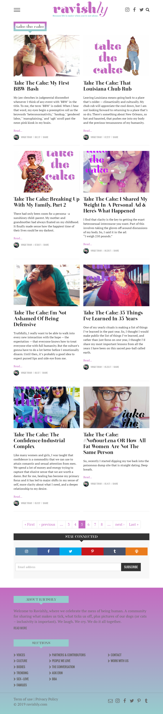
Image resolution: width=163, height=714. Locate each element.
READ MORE (20, 628)
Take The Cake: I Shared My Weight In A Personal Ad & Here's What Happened (115, 205)
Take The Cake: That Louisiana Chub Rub (107, 86)
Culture (22, 661)
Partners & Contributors (69, 655)
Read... (18, 131)
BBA (54, 679)
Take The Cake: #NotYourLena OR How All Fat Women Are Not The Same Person (114, 443)
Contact (116, 655)
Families (22, 685)
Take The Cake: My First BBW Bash (41, 86)
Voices (21, 655)
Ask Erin (57, 673)
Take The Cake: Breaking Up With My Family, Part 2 (46, 202)
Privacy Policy (46, 699)
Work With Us (119, 661)
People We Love (61, 661)
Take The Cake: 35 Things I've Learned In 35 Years (113, 316)
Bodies (21, 667)
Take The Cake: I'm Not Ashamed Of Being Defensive (40, 319)
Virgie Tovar (26, 137)
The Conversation (63, 667)
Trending (22, 673)
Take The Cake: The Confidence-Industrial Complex (39, 440)
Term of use (23, 699)
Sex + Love (23, 679)
